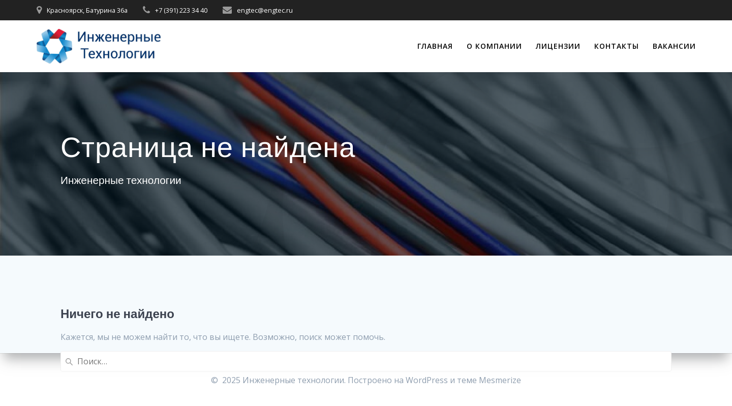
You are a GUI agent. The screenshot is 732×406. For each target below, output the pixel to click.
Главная (435, 46)
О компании (494, 46)
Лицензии (558, 46)
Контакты (616, 46)
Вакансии (674, 46)
